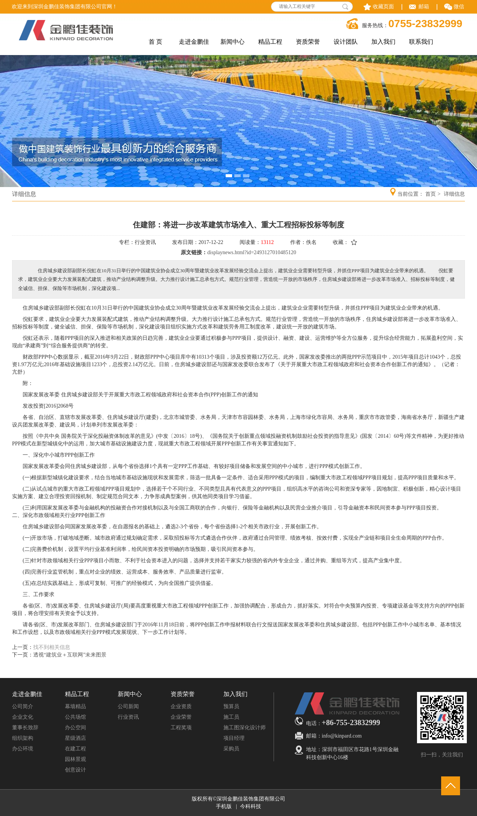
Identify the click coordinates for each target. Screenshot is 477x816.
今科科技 (250, 806)
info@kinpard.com (342, 736)
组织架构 (22, 738)
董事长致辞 (25, 727)
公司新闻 (128, 706)
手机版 (224, 806)
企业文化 (22, 717)
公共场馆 (75, 717)
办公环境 (22, 749)
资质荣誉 (183, 694)
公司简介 (22, 706)
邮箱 (424, 6)
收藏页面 (383, 6)
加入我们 (235, 694)
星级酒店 (75, 738)
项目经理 (234, 738)
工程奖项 (181, 727)
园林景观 (75, 759)
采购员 (231, 749)
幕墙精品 (75, 706)
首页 (430, 194)
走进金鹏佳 (27, 694)
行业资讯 (128, 717)
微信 (459, 6)
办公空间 (75, 727)
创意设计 (75, 770)
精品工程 (77, 694)
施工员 (231, 717)
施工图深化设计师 (244, 727)
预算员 (231, 706)
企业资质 (181, 706)
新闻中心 (130, 694)
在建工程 (75, 749)
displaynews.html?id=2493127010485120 (251, 252)
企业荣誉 (181, 717)
